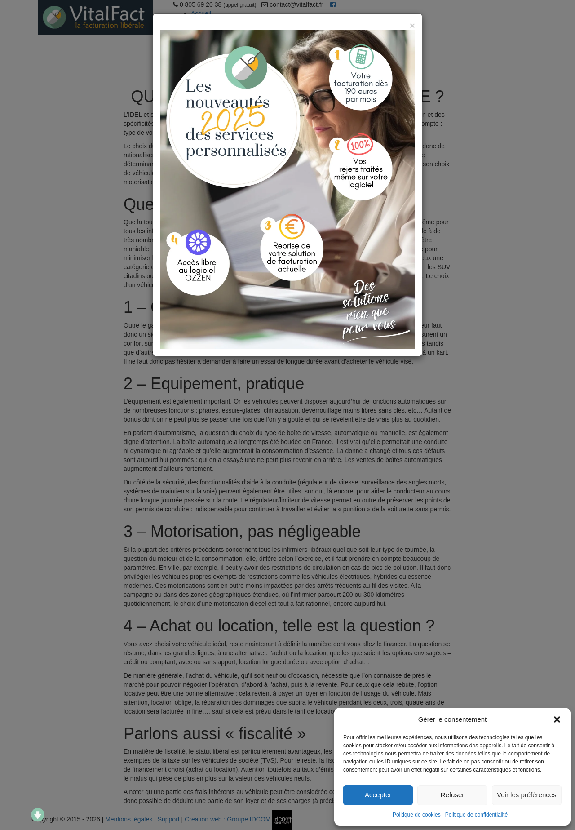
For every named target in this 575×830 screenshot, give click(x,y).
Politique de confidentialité (476, 815)
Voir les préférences (527, 795)
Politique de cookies (417, 815)
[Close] (412, 25)
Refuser (452, 795)
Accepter (378, 795)
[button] (557, 719)
